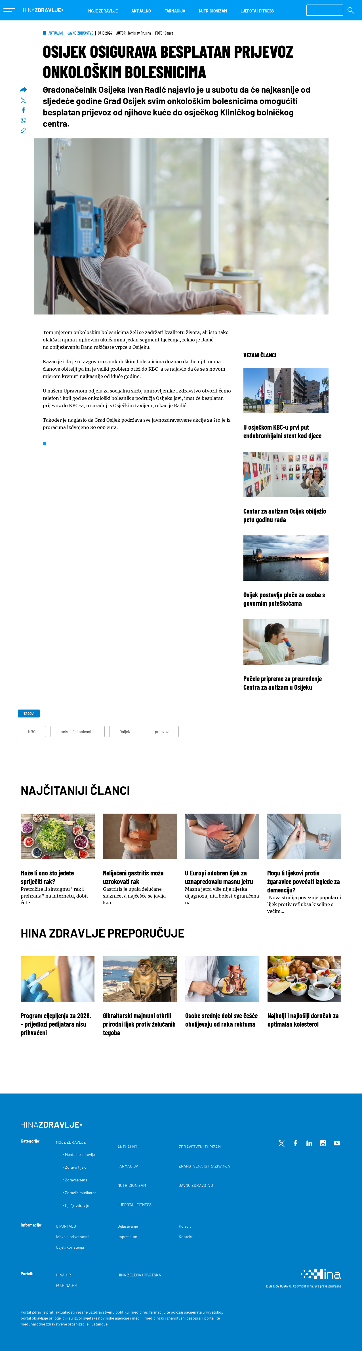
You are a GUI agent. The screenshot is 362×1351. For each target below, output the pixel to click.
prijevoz (162, 731)
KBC (32, 731)
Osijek (124, 731)
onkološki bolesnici (77, 731)
